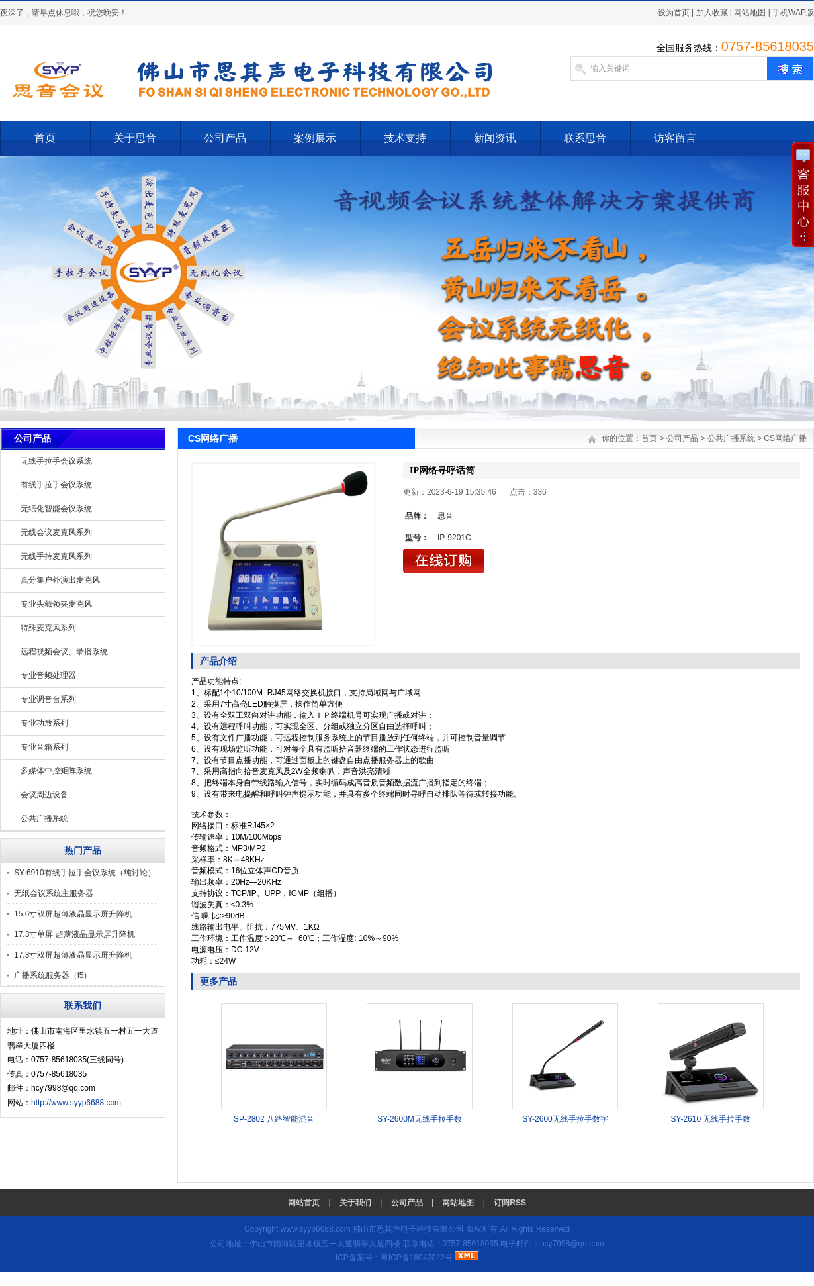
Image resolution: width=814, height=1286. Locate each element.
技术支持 (405, 138)
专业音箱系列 (44, 747)
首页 (45, 138)
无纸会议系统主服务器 (53, 893)
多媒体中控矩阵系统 (56, 770)
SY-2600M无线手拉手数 (419, 1119)
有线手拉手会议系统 (56, 484)
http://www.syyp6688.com (76, 1102)
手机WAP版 (793, 12)
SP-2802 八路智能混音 (274, 1119)
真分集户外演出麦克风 (60, 580)
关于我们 (355, 1202)
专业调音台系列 (48, 699)
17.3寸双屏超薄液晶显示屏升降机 (73, 955)
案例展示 (315, 138)
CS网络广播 (785, 438)
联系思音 (585, 138)
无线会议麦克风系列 (56, 532)
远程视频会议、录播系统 (64, 651)
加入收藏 (712, 12)
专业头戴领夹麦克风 (56, 604)
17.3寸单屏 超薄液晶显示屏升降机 (74, 934)
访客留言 (675, 138)
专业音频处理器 (48, 675)
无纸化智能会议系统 (56, 508)
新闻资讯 (495, 138)
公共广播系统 (44, 818)
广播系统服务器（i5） (52, 975)
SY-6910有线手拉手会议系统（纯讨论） (85, 872)
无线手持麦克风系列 (56, 556)
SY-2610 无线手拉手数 (711, 1119)
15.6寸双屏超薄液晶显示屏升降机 (73, 913)
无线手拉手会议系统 (56, 461)
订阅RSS (510, 1202)
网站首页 (304, 1202)
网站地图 (750, 12)
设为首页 (674, 12)
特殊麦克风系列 (48, 627)
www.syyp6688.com (316, 1229)
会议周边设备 (44, 794)
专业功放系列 (44, 723)
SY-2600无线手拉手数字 (565, 1119)
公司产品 (225, 138)
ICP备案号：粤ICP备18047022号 (394, 1257)
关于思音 (135, 138)
